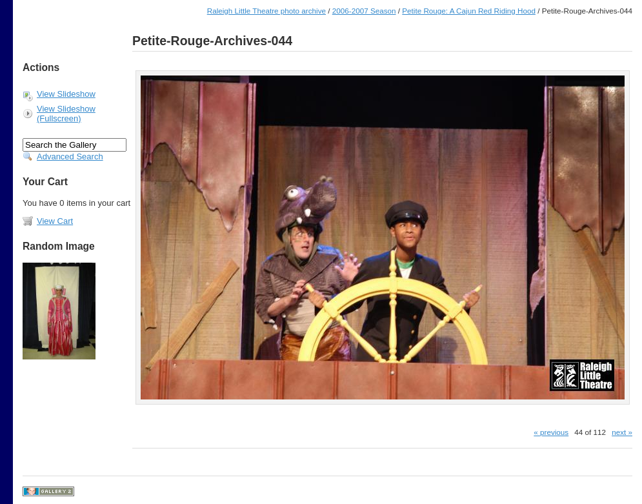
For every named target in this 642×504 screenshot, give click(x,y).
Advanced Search (70, 156)
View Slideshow (66, 94)
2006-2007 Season (364, 10)
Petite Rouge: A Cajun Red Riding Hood (469, 10)
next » (622, 432)
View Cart (55, 221)
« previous (551, 432)
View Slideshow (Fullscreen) (66, 113)
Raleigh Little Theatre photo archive (266, 10)
